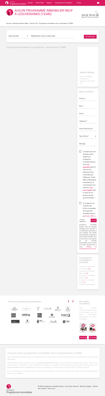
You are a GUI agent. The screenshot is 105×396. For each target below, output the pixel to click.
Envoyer (93, 220)
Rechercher (90, 36)
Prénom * (82, 98)
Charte (79, 3)
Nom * (81, 106)
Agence (49, 3)
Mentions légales (85, 386)
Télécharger (83, 337)
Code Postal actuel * (86, 129)
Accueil (30, 3)
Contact (47, 8)
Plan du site (51, 388)
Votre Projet (40, 3)
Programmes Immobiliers (63, 3)
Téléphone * (83, 121)
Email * (81, 113)
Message (82, 144)
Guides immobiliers (34, 8)
